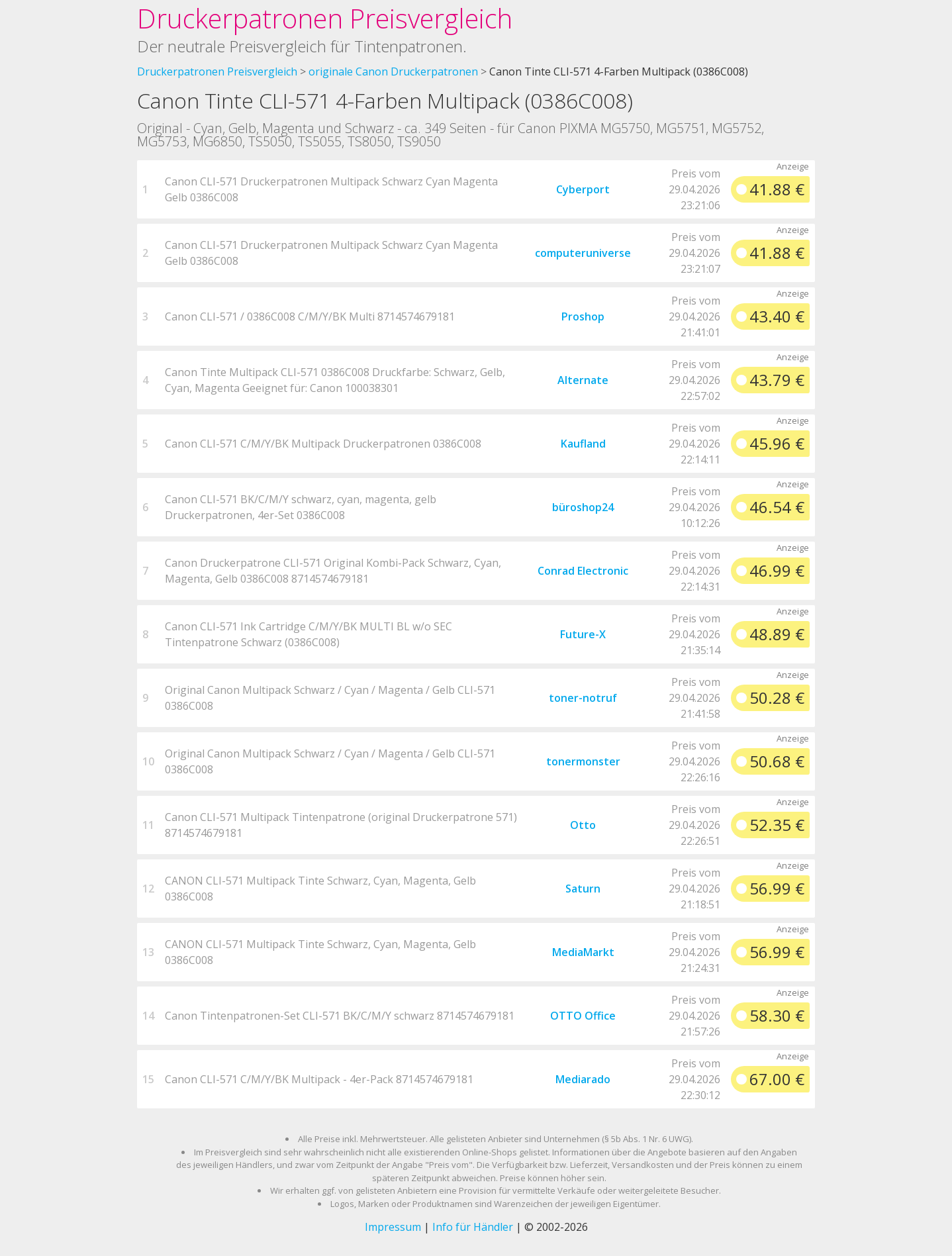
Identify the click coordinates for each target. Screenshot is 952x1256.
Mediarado (582, 1079)
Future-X (583, 634)
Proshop (582, 316)
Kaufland (583, 443)
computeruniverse (583, 253)
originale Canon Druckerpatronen (393, 71)
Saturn (582, 888)
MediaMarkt (583, 952)
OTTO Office (583, 1015)
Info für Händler (472, 1227)
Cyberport (583, 189)
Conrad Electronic (583, 570)
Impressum (393, 1227)
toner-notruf (583, 698)
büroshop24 (583, 507)
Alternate (582, 380)
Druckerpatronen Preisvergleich (324, 18)
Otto (583, 825)
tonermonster (583, 761)
